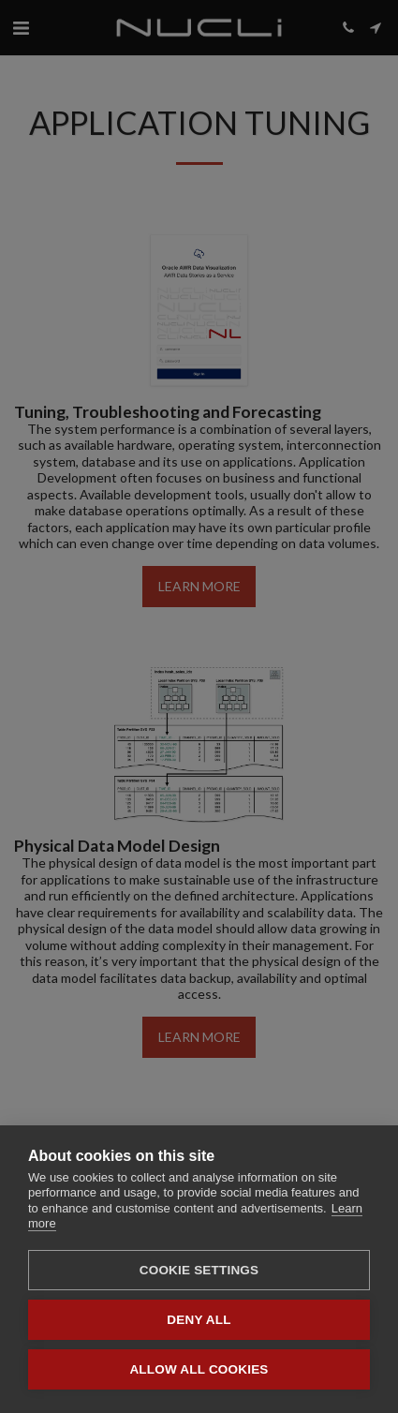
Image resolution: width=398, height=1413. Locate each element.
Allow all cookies (198, 1369)
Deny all (198, 1320)
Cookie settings (199, 1270)
